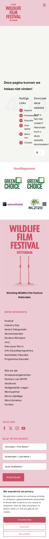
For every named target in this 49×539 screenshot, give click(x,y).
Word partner (12, 391)
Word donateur (13, 400)
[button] (5, 204)
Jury (7, 342)
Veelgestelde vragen (16, 387)
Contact (28, 142)
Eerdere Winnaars (15, 338)
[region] (24, 513)
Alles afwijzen (24, 534)
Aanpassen (24, 527)
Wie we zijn (11, 370)
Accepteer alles (24, 520)
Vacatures (10, 383)
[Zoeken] (37, 152)
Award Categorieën (16, 329)
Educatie (28, 120)
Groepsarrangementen (18, 375)
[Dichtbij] (47, 488)
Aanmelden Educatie (16, 355)
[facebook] (4, 428)
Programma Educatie (17, 359)
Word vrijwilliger (14, 396)
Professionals (31, 115)
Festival (28, 110)
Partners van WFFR (16, 379)
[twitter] (11, 428)
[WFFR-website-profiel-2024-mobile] (13, 3)
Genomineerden (14, 333)
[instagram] (17, 428)
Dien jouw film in (14, 346)
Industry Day (12, 325)
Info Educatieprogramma (19, 350)
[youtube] (23, 428)
